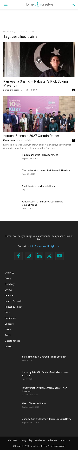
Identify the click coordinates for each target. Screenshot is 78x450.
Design (8, 278)
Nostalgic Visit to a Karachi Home (39, 186)
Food (7, 312)
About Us (12, 440)
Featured (9, 295)
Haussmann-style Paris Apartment (40, 155)
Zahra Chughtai (11, 90)
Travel (8, 335)
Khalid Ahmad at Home (34, 403)
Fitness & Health (13, 301)
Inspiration (10, 318)
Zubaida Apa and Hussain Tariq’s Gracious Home (47, 419)
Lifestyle (9, 323)
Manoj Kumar (9, 140)
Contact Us (65, 440)
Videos (8, 346)
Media (8, 329)
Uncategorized (12, 340)
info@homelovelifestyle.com (45, 246)
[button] (5, 4)
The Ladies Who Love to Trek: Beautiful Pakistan (46, 170)
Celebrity (9, 272)
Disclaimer (40, 440)
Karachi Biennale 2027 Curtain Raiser (31, 136)
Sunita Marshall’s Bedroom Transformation (44, 356)
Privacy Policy (26, 440)
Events (8, 289)
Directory (10, 284)
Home (6, 31)
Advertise (52, 440)
